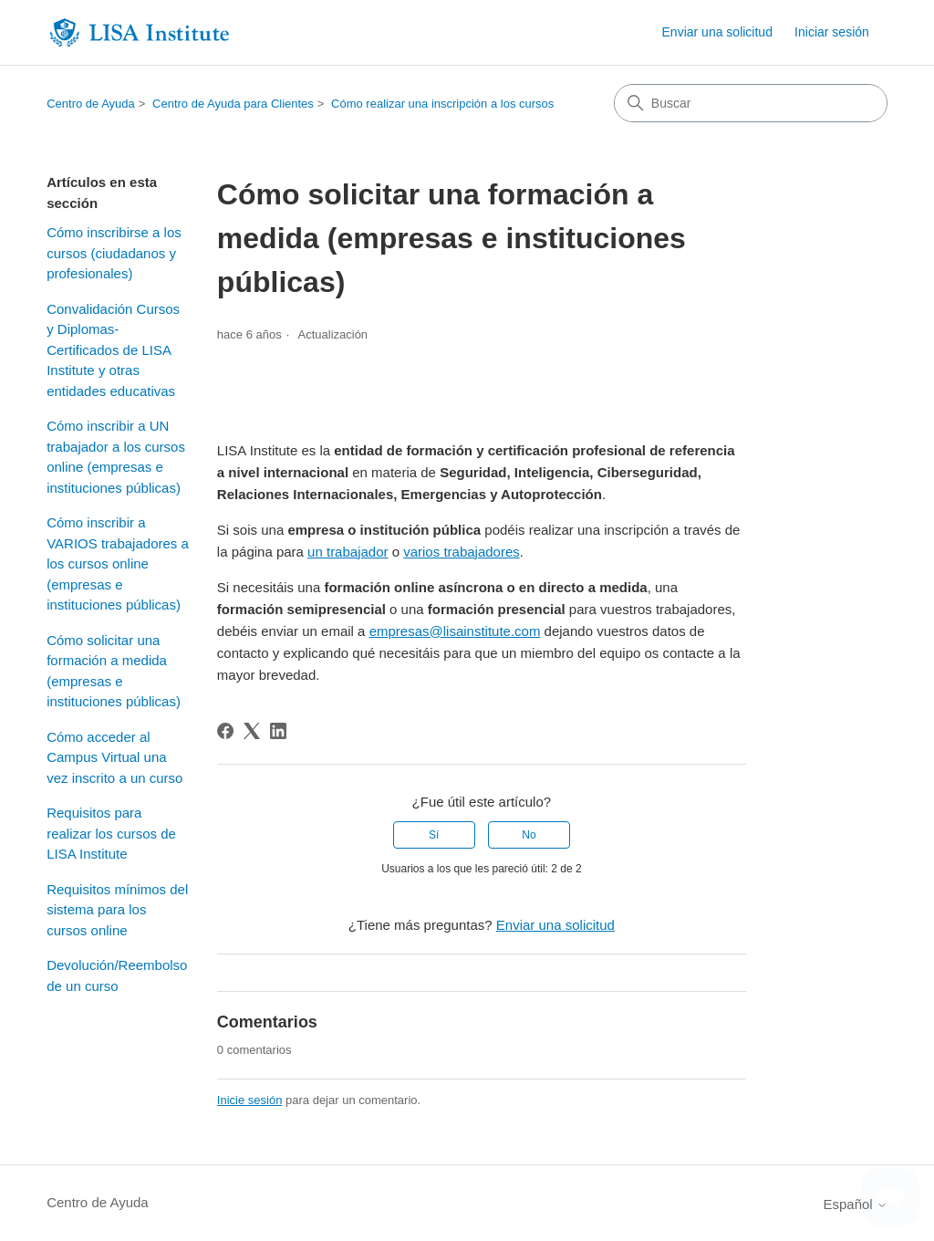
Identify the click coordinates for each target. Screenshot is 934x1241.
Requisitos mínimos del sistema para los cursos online (117, 909)
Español (855, 1204)
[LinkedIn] (278, 731)
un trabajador (347, 551)
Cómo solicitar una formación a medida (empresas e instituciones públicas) (114, 671)
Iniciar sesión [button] (831, 32)
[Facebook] (225, 731)
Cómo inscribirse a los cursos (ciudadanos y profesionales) (114, 252)
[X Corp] (252, 731)
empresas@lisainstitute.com (455, 631)
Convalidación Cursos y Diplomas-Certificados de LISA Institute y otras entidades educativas (113, 350)
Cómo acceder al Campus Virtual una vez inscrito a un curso (114, 757)
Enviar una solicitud (717, 32)
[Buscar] (751, 103)
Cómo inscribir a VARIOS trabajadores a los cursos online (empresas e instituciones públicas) (118, 563)
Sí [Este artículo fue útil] (434, 835)
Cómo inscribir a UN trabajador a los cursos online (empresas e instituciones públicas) (116, 456)
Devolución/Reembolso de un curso (117, 975)
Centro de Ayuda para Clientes (233, 103)
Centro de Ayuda (91, 103)
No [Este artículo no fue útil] (528, 835)
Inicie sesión (250, 1100)
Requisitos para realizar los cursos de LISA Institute (111, 833)
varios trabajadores (461, 551)
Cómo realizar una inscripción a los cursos (442, 103)
